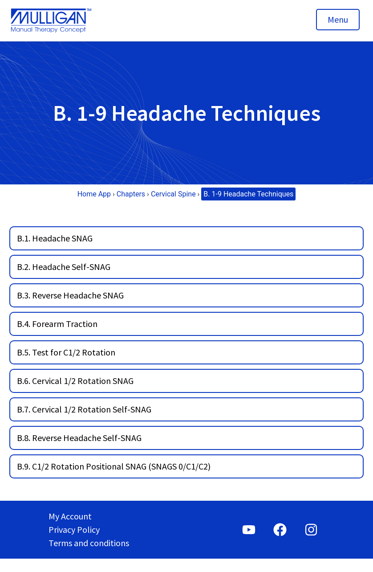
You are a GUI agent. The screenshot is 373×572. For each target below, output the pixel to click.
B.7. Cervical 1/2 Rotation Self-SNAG (84, 409)
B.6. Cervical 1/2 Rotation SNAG (75, 380)
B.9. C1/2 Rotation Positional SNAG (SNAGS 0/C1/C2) (114, 466)
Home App (94, 194)
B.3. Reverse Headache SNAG (70, 295)
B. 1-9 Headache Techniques (248, 194)
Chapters (131, 194)
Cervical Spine (173, 194)
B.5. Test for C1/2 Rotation (66, 352)
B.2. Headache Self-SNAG (63, 266)
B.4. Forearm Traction (57, 323)
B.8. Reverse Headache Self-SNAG (79, 437)
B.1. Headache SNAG (55, 238)
